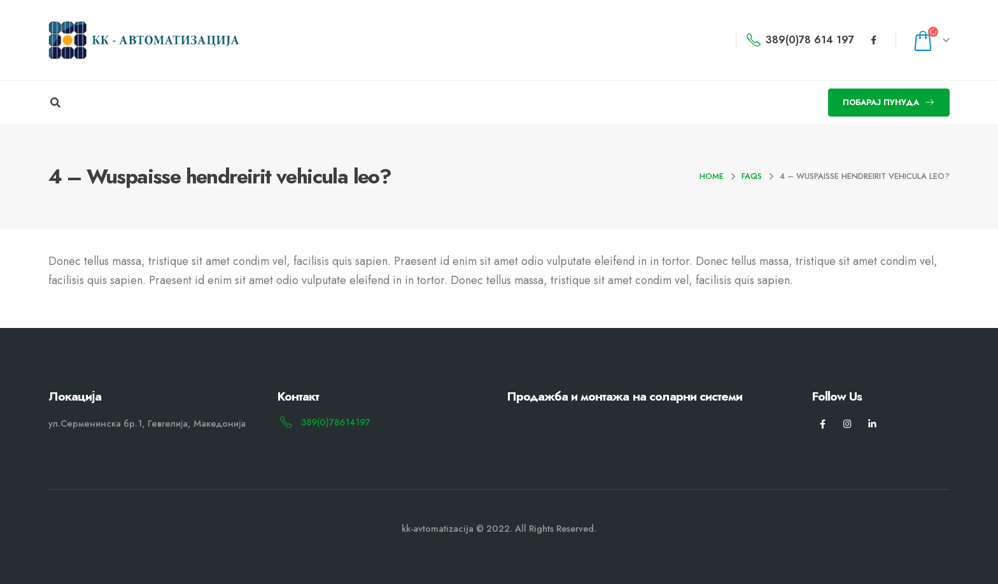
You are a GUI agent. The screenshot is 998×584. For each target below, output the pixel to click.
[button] (889, 103)
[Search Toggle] (55, 103)
